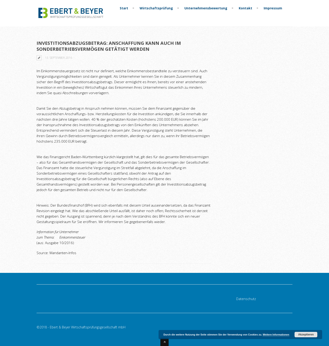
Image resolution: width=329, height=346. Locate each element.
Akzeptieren (306, 334)
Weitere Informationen (276, 334)
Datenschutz (246, 298)
